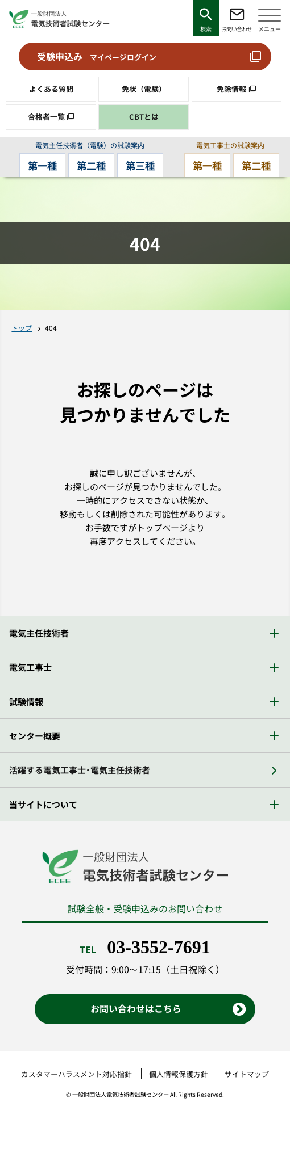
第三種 (142, 165)
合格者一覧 (46, 116)
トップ (21, 328)
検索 (206, 28)
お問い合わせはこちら (135, 1009)
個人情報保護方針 (178, 1074)
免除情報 (231, 88)
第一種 (40, 165)
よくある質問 (51, 88)
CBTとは (144, 116)
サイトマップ (247, 1074)
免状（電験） (144, 88)
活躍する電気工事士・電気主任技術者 (79, 770)
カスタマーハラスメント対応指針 (76, 1074)
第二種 (91, 165)
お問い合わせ (236, 28)
